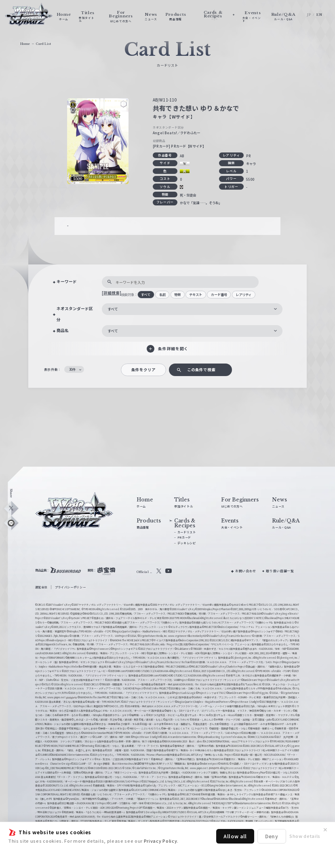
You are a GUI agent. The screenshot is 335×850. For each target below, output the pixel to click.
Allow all (235, 836)
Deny (271, 836)
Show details (304, 836)
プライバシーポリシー (70, 587)
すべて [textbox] (112, 309)
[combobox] (192, 309)
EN (319, 15)
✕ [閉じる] (325, 830)
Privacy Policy (160, 840)
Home (25, 44)
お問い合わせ (245, 571)
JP (309, 15)
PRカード (184, 537)
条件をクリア (143, 369)
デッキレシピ (186, 543)
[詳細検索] (111, 293)
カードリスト (186, 532)
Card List (43, 44)
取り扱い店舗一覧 (280, 571)
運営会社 (41, 587)
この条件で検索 (201, 369)
